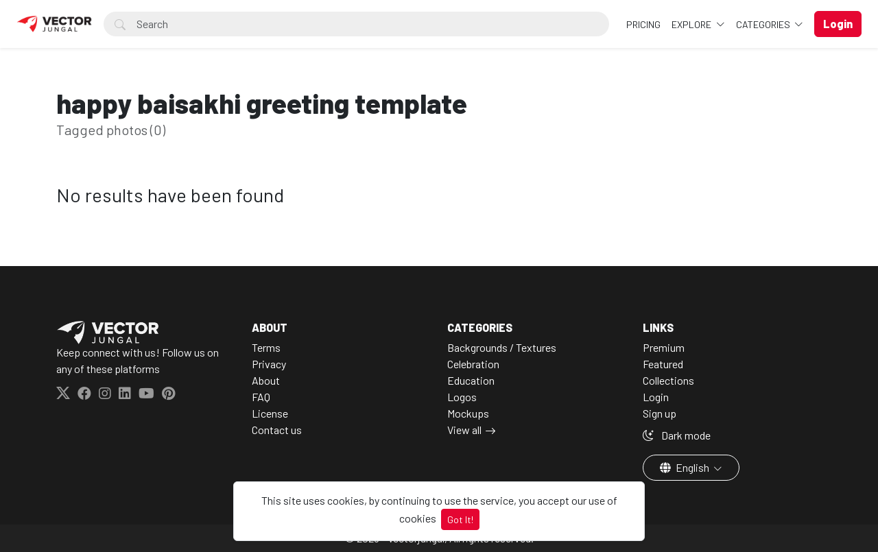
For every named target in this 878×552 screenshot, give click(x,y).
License (270, 413)
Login (656, 396)
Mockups (468, 413)
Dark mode (677, 435)
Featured (663, 363)
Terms (266, 347)
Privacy (269, 363)
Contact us (277, 429)
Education (471, 380)
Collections (668, 380)
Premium (664, 347)
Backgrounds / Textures (501, 347)
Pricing (643, 24)
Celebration (473, 363)
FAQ (261, 396)
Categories (764, 24)
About (266, 380)
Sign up (659, 413)
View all (464, 429)
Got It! (460, 519)
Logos (462, 396)
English (685, 467)
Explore (692, 24)
